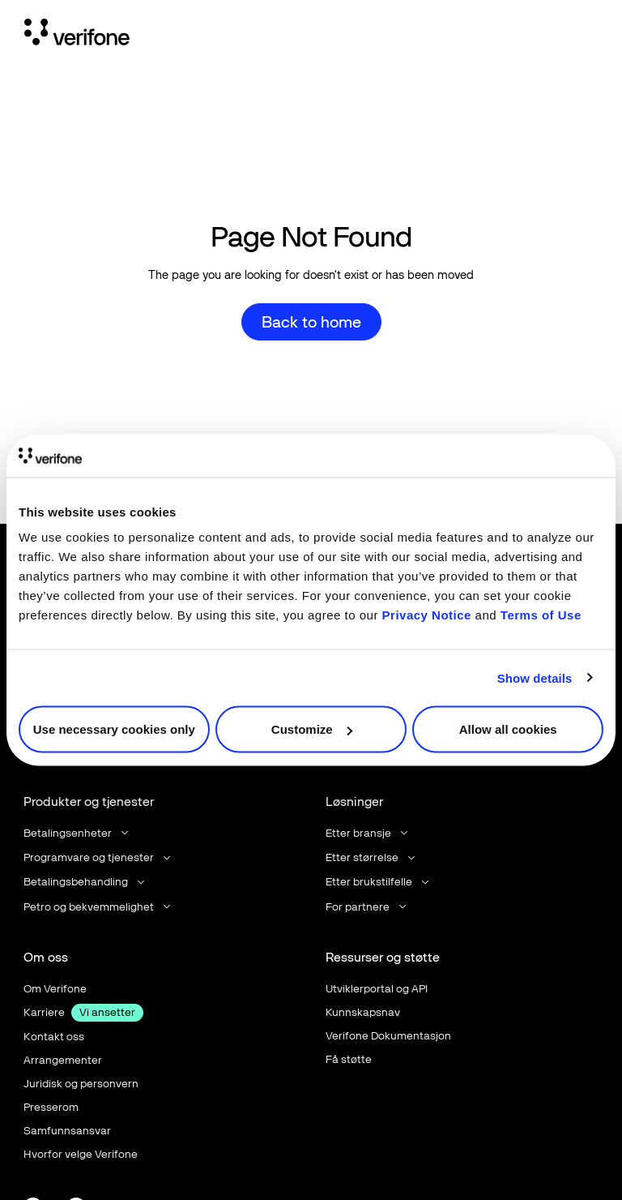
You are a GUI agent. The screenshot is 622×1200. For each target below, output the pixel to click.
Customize (311, 729)
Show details (535, 677)
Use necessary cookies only (114, 729)
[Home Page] (76, 35)
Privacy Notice (426, 615)
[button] (77, 833)
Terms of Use (541, 615)
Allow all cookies (508, 729)
